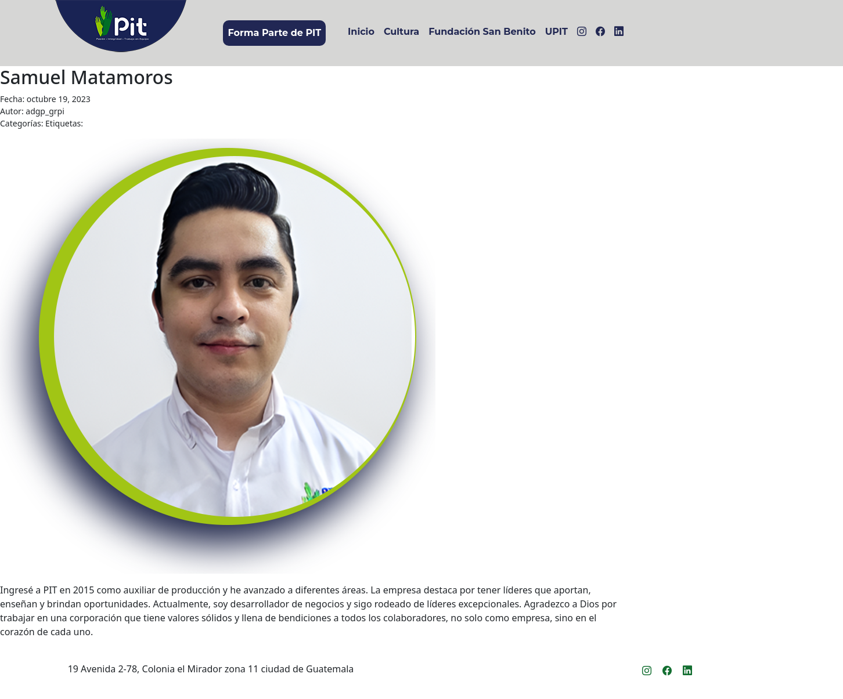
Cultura (401, 31)
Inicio (361, 31)
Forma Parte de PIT (274, 32)
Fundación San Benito (481, 31)
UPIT (556, 31)
